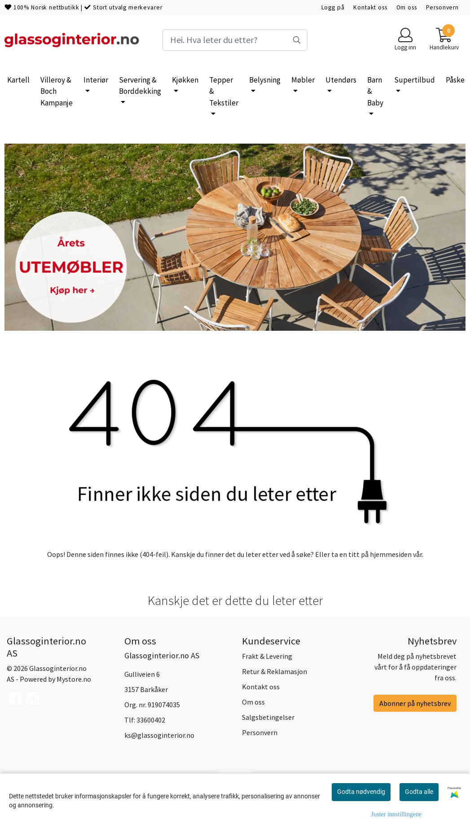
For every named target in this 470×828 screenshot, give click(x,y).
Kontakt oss (370, 7)
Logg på (333, 7)
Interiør (95, 80)
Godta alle (419, 791)
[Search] (235, 40)
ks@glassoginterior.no (159, 735)
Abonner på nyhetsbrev (415, 703)
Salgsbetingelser (268, 717)
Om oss (406, 7)
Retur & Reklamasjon (274, 671)
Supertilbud (414, 80)
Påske (455, 80)
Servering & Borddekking (140, 85)
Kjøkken (185, 80)
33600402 (150, 719)
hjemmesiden (391, 554)
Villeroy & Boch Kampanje (56, 91)
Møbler (303, 80)
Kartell (18, 80)
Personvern (442, 7)
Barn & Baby (375, 91)
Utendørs (340, 80)
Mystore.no (74, 679)
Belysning (265, 80)
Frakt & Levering (267, 656)
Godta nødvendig (361, 791)
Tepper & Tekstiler (223, 91)
